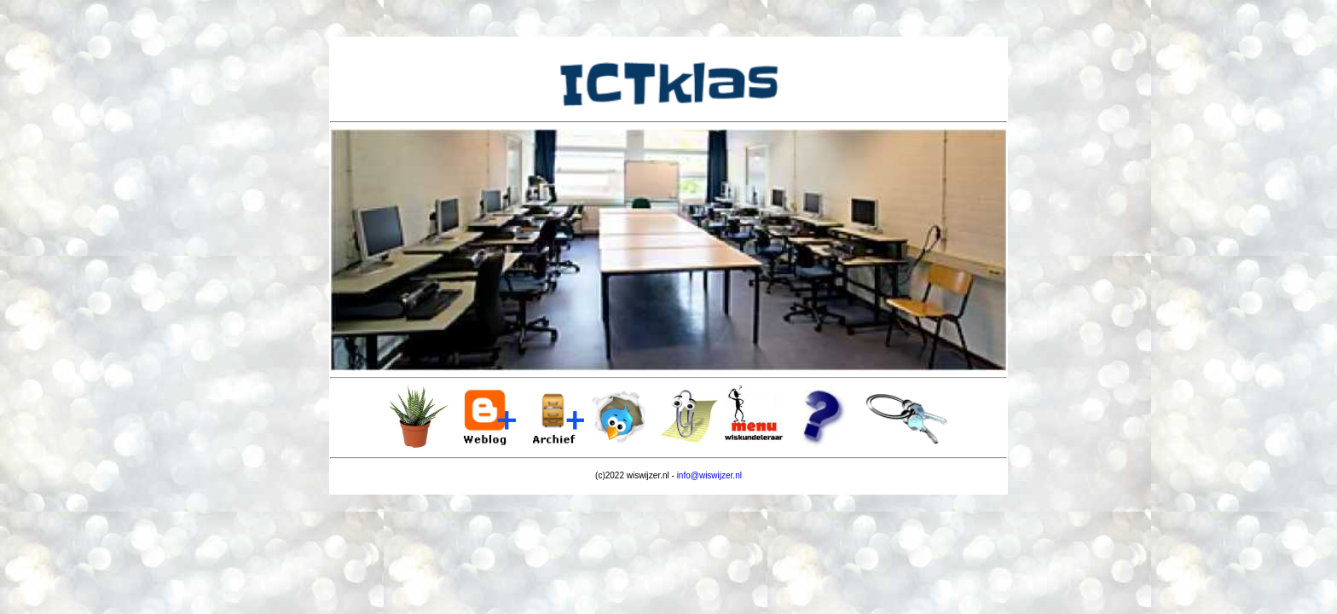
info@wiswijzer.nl (709, 475)
